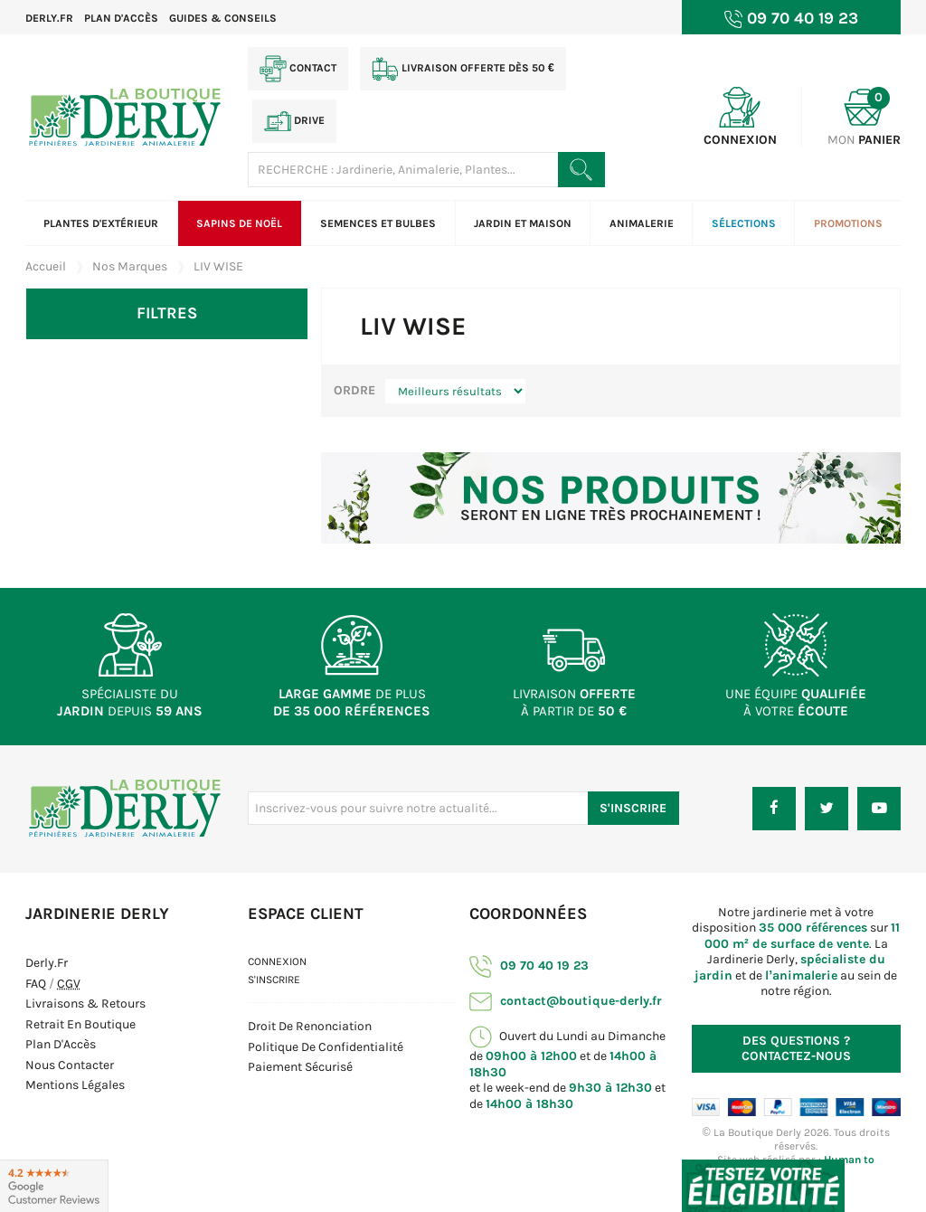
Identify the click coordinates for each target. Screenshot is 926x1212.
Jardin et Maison (523, 223)
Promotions (848, 223)
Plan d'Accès (60, 1044)
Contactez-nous (796, 1049)
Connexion (277, 961)
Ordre (354, 390)
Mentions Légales (75, 1085)
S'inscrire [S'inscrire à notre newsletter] (633, 808)
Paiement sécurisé (300, 1067)
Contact (298, 68)
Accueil (45, 266)
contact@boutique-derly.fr (565, 1000)
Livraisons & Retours (85, 1003)
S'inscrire (274, 979)
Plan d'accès (121, 18)
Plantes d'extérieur (100, 223)
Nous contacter (69, 1065)
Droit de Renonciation (310, 1026)
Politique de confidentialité (325, 1047)
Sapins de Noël (239, 223)
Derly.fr (49, 18)
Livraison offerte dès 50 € (463, 68)
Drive (294, 121)
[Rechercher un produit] (581, 169)
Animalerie (641, 223)
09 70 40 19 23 (529, 965)
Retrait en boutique (80, 1024)
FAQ (35, 983)
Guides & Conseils (223, 18)
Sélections (744, 223)
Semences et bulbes (378, 223)
